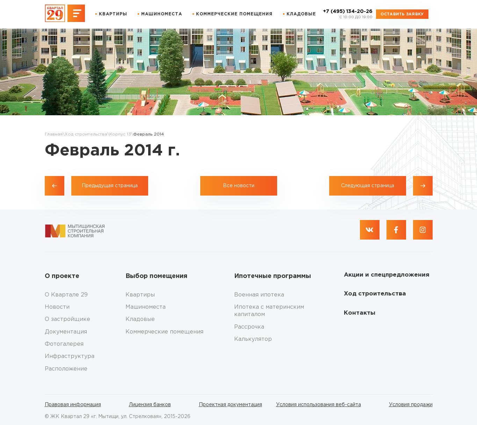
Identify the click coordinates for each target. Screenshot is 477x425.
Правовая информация (73, 405)
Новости (57, 307)
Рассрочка (249, 327)
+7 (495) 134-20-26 (348, 14)
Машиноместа (161, 14)
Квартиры (113, 14)
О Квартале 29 (66, 295)
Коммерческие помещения (234, 14)
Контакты (359, 313)
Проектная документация (230, 405)
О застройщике (67, 319)
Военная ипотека (259, 295)
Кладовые (301, 14)
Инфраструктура (69, 356)
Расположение (66, 369)
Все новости (238, 186)
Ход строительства (86, 134)
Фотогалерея (64, 344)
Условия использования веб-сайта (318, 405)
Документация (66, 332)
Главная (54, 134)
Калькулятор (253, 339)
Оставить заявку (402, 14)
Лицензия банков (150, 405)
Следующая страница (367, 186)
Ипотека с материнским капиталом (269, 311)
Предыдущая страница (110, 186)
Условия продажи (411, 405)
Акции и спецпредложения (386, 275)
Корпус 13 (120, 134)
